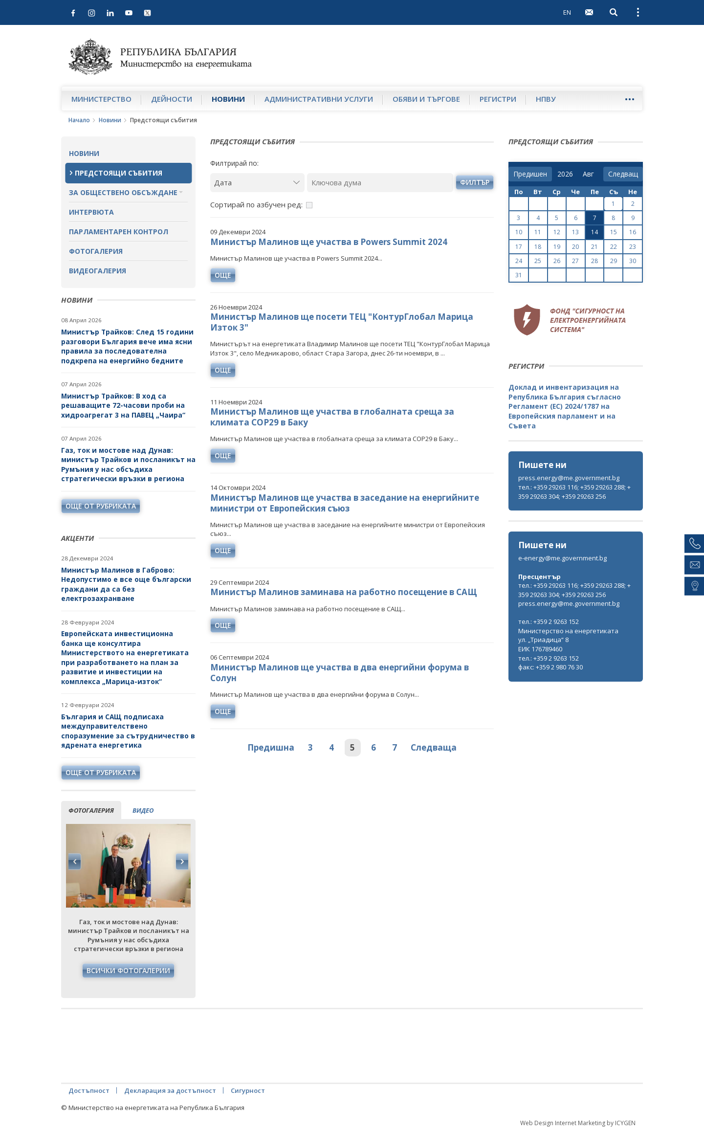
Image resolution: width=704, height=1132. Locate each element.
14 (594, 232)
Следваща (434, 747)
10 (518, 232)
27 (575, 261)
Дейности (171, 99)
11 (537, 232)
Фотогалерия (96, 251)
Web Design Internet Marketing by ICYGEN (578, 1123)
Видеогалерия (97, 270)
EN (567, 12)
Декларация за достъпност (170, 1090)
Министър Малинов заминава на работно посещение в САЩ (343, 592)
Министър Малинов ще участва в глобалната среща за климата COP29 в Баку (332, 417)
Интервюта (91, 212)
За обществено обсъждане (123, 192)
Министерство (101, 99)
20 (575, 247)
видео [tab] (143, 810)
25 (537, 261)
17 (518, 247)
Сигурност (248, 1090)
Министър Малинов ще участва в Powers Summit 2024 (328, 241)
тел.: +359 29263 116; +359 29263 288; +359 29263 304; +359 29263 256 (574, 492)
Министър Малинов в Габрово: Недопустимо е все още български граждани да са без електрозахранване (126, 584)
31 (518, 275)
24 (518, 261)
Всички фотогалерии (128, 970)
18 (537, 247)
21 (594, 247)
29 (613, 261)
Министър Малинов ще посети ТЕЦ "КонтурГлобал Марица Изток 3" (341, 322)
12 (556, 232)
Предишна (270, 747)
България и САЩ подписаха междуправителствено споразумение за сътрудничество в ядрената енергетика (128, 731)
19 (556, 247)
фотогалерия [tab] (91, 810)
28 (594, 261)
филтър (474, 182)
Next (182, 861)
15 (613, 232)
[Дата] (257, 182)
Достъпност (89, 1090)
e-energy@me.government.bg (562, 558)
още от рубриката (101, 506)
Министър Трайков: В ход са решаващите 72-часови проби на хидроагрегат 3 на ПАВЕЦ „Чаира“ (124, 405)
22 (613, 247)
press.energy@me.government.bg (568, 477)
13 (575, 232)
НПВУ (546, 99)
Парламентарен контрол (118, 231)
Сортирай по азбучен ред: (256, 204)
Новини (228, 99)
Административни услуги (318, 99)
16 (632, 232)
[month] (590, 174)
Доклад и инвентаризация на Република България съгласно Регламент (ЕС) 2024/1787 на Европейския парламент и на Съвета (564, 406)
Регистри (498, 99)
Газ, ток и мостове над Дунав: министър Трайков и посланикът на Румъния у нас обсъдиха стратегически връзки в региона (128, 464)
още (223, 275)
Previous (74, 861)
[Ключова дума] (380, 182)
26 (556, 261)
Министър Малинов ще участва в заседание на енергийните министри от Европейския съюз (344, 503)
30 (632, 261)
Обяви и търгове (426, 99)
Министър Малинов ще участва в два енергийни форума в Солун (339, 673)
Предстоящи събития (118, 173)
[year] (565, 174)
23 (632, 247)
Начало (79, 120)
